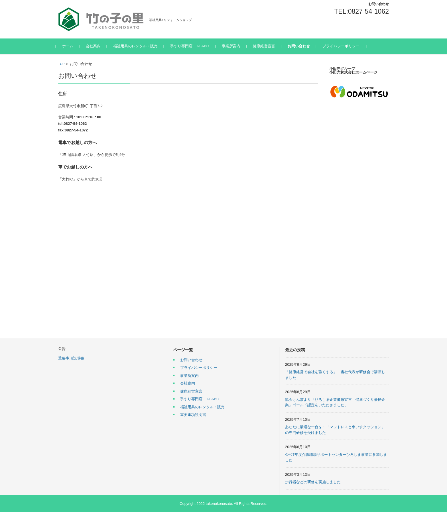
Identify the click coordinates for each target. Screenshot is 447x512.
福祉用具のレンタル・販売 (137, 46)
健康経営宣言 (266, 46)
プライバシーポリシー (343, 46)
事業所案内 (233, 46)
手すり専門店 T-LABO (192, 46)
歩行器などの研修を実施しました (313, 482)
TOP (61, 64)
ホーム (70, 46)
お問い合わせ (301, 46)
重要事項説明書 (71, 358)
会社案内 (95, 46)
